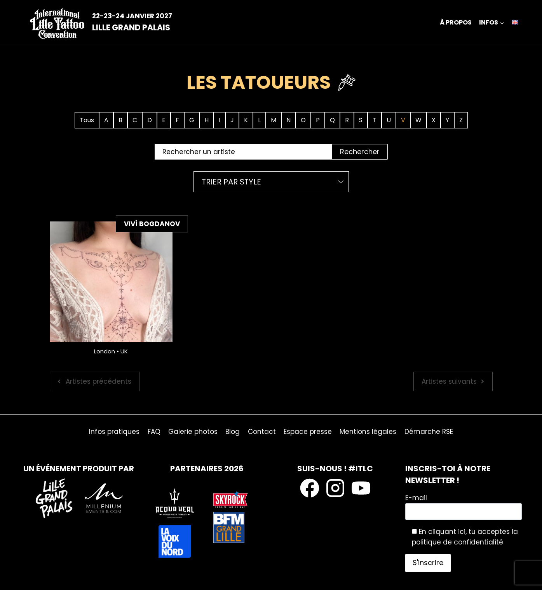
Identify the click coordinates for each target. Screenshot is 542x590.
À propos (456, 22)
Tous (87, 120)
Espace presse (308, 431)
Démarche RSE (428, 431)
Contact (262, 431)
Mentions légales (368, 431)
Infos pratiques (114, 431)
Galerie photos (193, 431)
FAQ (154, 431)
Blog (232, 431)
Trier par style (231, 181)
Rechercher (360, 151)
